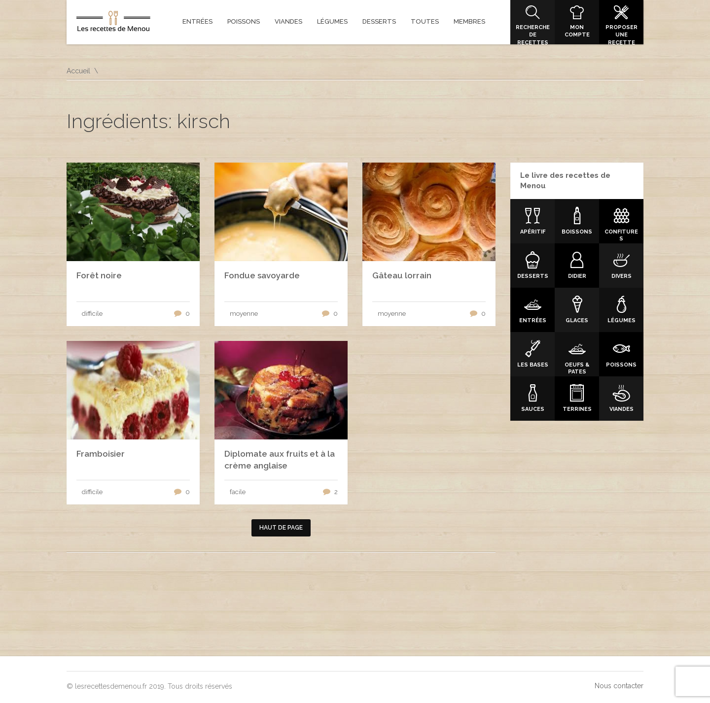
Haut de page (281, 527)
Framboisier (100, 454)
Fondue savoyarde (262, 275)
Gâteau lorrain (401, 275)
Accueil (78, 71)
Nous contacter (619, 686)
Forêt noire (99, 275)
